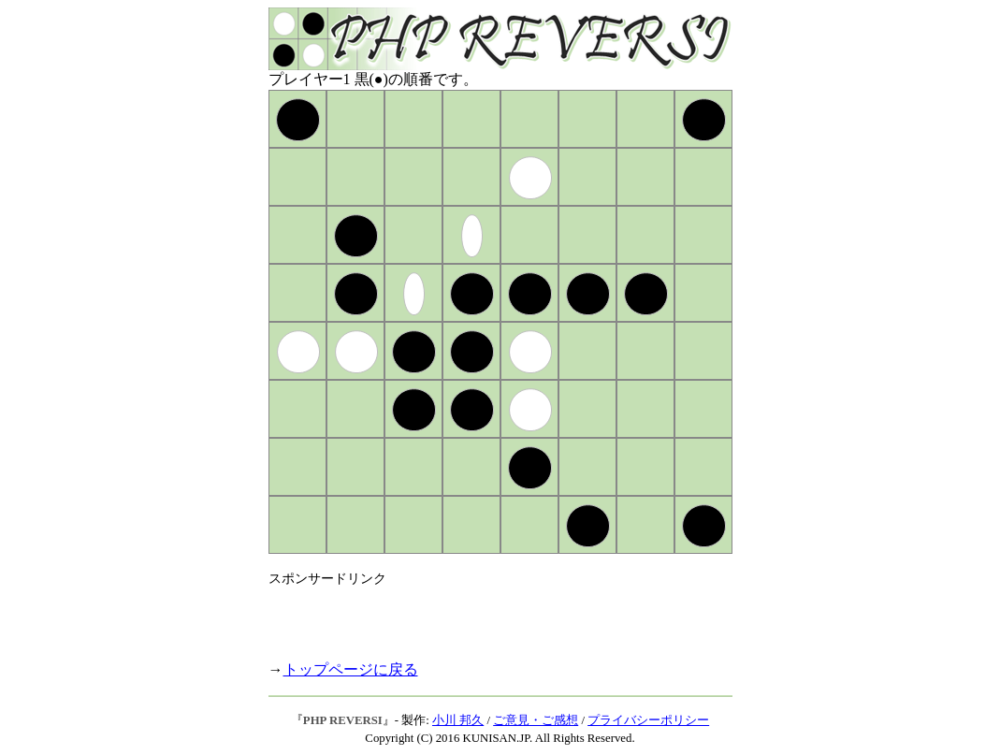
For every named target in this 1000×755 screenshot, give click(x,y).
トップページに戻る (350, 669)
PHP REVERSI (343, 720)
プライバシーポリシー (648, 720)
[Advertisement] (487, 616)
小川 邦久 (458, 720)
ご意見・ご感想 (535, 720)
